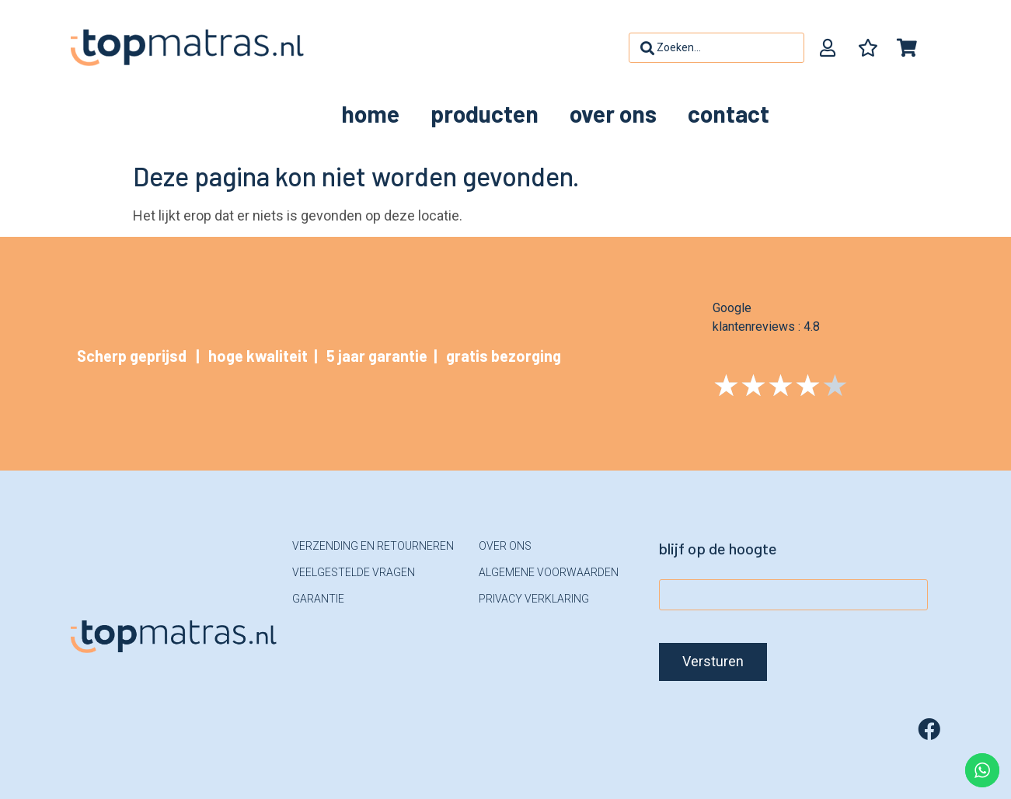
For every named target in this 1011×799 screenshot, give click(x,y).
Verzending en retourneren (373, 546)
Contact (728, 113)
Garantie (318, 598)
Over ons (613, 113)
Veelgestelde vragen (353, 572)
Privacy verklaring (534, 598)
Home (370, 113)
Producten (485, 113)
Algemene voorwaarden (549, 572)
